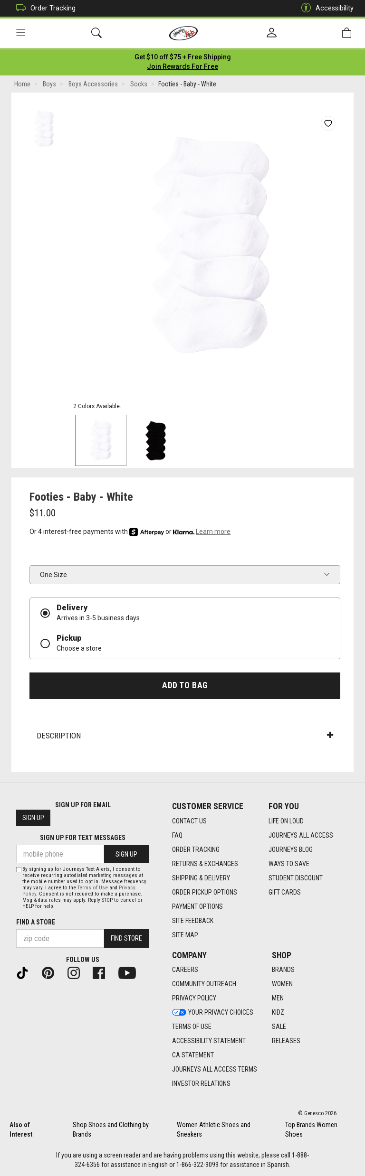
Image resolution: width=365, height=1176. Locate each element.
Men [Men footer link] (278, 998)
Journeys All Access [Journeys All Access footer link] (301, 835)
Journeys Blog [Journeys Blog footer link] (291, 849)
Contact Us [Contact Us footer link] (189, 821)
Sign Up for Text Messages (82, 838)
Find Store (126, 939)
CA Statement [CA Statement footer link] (193, 1055)
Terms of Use (92, 888)
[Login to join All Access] (182, 57)
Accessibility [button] (325, 8)
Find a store (35, 922)
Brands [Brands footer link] (283, 970)
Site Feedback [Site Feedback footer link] (192, 920)
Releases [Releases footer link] (286, 1041)
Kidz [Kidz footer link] (278, 1013)
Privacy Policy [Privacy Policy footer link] (194, 998)
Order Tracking (43, 8)
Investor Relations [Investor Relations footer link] (201, 1084)
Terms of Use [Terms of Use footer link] (191, 1027)
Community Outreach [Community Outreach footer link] (204, 984)
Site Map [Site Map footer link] (185, 935)
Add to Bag (184, 685)
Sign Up (33, 818)
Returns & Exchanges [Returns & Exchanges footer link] (205, 864)
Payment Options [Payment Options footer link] (197, 906)
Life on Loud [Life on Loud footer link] (286, 821)
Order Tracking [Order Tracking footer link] (196, 849)
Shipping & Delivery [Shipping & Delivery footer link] (201, 878)
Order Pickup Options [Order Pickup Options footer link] (204, 892)
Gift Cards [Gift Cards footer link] (285, 892)
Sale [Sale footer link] (279, 1027)
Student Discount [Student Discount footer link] (296, 878)
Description (185, 735)
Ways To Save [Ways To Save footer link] (289, 864)
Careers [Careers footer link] (185, 970)
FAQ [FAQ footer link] (177, 835)
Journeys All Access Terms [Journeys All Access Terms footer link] (214, 1069)
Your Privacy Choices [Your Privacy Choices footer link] (212, 1013)
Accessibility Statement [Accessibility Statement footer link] (209, 1041)
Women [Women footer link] (282, 984)
